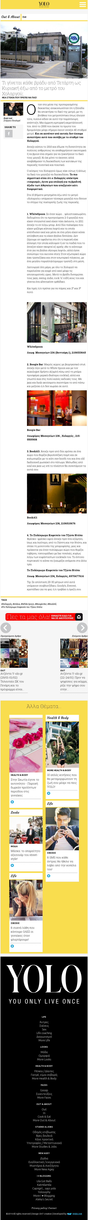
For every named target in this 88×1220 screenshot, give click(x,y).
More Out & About (44, 1120)
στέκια (17, 604)
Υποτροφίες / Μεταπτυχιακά (44, 1143)
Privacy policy (39, 1208)
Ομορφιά (44, 1056)
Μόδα (44, 1052)
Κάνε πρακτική (44, 1139)
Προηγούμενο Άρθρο (10, 635)
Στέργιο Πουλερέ (11, 120)
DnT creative (46, 1214)
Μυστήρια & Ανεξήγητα (44, 1166)
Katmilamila (44, 1185)
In (44, 1113)
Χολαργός (7, 604)
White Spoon (28, 604)
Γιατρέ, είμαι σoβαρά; (44, 1075)
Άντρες (44, 1022)
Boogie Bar (41, 604)
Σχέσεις (44, 1026)
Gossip (44, 1090)
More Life (44, 1040)
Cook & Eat (44, 1116)
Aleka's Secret (44, 1199)
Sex (44, 1029)
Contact (52, 1208)
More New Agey (44, 1169)
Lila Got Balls (44, 1181)
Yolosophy (44, 1192)
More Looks (44, 1059)
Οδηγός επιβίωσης (44, 1132)
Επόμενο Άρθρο (80, 635)
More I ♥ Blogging (44, 1196)
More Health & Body (44, 1078)
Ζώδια (44, 1158)
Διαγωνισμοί (44, 1037)
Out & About (10, 17)
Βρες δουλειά (44, 1136)
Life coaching (44, 1033)
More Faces (44, 1097)
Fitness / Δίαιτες (44, 1071)
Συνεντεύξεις (44, 1094)
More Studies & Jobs (44, 1146)
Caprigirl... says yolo (44, 1188)
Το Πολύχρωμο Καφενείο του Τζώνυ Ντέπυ (22, 607)
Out (24, 17)
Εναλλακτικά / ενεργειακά (44, 1162)
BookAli (52, 604)
